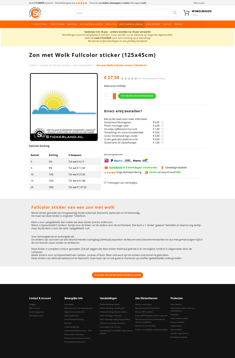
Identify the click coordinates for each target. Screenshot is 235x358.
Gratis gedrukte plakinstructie (121, 139)
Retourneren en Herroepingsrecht (78, 308)
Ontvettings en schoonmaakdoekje (123, 132)
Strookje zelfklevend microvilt (120, 129)
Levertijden (69, 304)
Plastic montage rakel (116, 125)
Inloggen (32, 304)
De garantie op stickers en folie (77, 338)
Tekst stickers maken (179, 318)
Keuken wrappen (177, 322)
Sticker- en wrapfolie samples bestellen (151, 329)
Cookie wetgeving (71, 327)
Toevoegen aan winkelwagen (137, 96)
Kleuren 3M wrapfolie (144, 312)
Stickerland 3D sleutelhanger (120, 142)
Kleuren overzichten (143, 304)
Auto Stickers (176, 304)
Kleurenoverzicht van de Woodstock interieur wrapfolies (150, 320)
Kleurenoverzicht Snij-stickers (147, 308)
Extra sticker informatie (74, 334)
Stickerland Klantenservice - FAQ (77, 330)
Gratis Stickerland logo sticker (121, 135)
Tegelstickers (176, 326)
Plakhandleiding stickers (110, 304)
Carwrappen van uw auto (110, 327)
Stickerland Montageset (117, 122)
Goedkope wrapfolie (179, 337)
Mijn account (199, 3)
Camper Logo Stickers (180, 333)
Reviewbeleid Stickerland (74, 342)
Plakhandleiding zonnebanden (112, 308)
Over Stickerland (71, 315)
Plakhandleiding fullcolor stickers (113, 312)
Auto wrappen (176, 329)
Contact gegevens (36, 312)
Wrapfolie (175, 314)
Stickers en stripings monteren (112, 323)
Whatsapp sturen (36, 315)
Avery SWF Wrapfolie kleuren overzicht (151, 315)
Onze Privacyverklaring (74, 319)
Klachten (68, 323)
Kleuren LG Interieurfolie (145, 326)
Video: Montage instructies (111, 315)
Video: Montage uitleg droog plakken (115, 319)
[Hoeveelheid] (108, 96)
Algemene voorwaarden (74, 312)
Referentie (110, 86)
